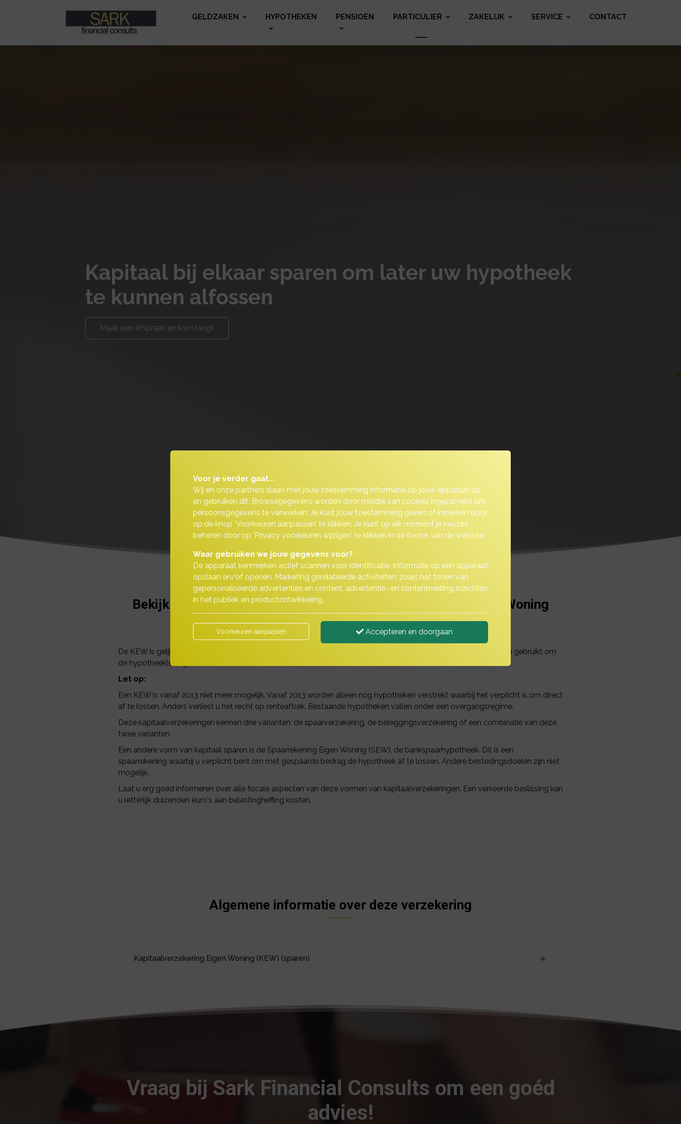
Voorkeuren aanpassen (251, 631)
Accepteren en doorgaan (404, 631)
